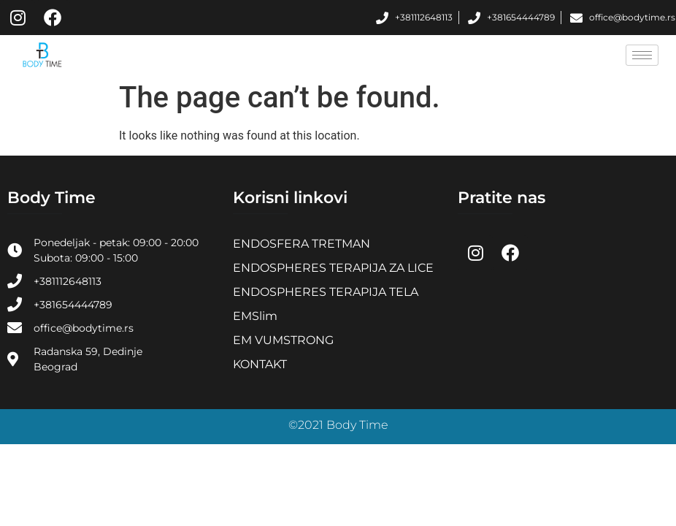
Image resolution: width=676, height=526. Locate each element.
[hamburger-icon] (642, 55)
